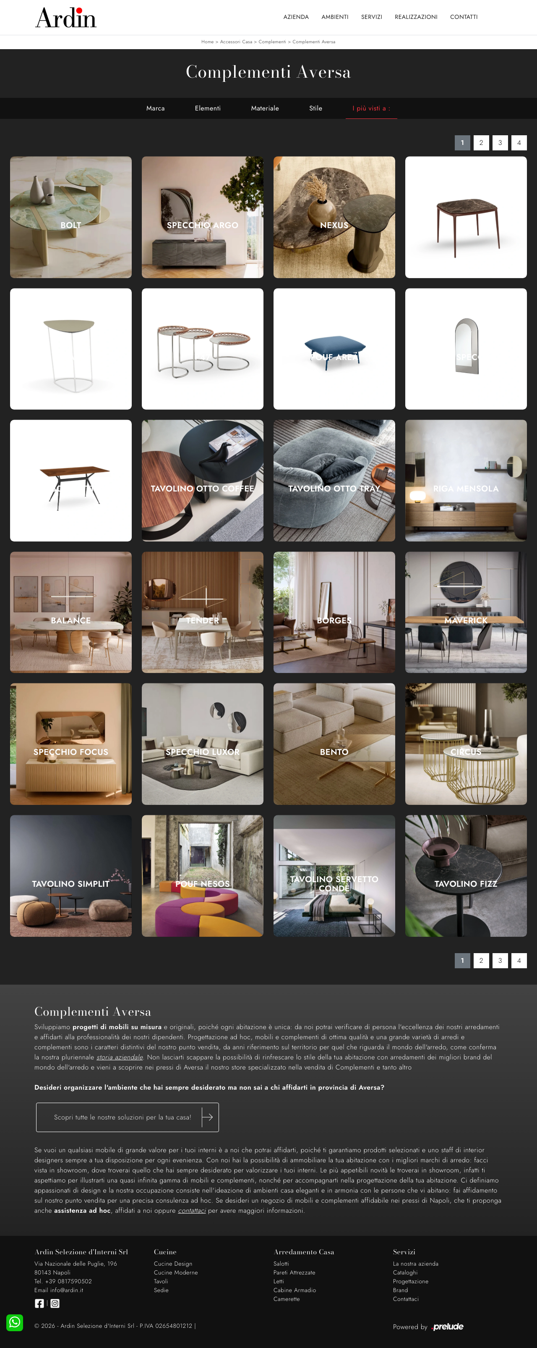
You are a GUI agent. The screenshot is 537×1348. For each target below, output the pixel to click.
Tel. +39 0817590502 (63, 1281)
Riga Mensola (466, 489)
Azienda (296, 17)
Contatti (464, 17)
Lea (466, 225)
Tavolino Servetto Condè (334, 884)
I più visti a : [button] (371, 108)
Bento (334, 752)
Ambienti (335, 17)
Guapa (71, 357)
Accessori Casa (236, 42)
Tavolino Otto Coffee (203, 489)
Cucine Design (173, 1264)
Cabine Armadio (295, 1290)
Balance (71, 620)
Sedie (161, 1290)
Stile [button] (315, 108)
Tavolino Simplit (71, 884)
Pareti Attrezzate (294, 1273)
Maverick (466, 620)
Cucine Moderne (176, 1273)
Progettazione (411, 1281)
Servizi (371, 17)
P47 (203, 357)
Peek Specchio (466, 357)
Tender (202, 620)
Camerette (287, 1299)
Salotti (281, 1264)
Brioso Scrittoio (71, 489)
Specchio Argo (202, 225)
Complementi (273, 42)
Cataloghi (405, 1273)
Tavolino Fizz (466, 884)
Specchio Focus (71, 752)
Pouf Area (334, 357)
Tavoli (161, 1281)
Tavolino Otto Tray (334, 489)
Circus (466, 752)
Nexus (334, 225)
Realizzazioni (416, 17)
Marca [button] (155, 108)
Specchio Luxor (203, 752)
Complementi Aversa (314, 42)
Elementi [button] (208, 108)
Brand (400, 1290)
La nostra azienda (416, 1264)
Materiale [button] (265, 108)
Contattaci (406, 1299)
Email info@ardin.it (58, 1290)
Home (207, 42)
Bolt (70, 225)
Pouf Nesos (202, 884)
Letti (279, 1281)
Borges (334, 620)
